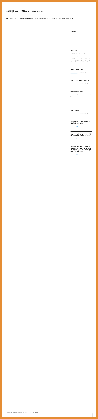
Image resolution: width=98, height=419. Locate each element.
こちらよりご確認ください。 (77, 126)
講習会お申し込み (11, 18)
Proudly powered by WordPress (31, 412)
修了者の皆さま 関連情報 (26, 18)
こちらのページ (74, 72)
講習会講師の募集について (42, 18)
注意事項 (54, 18)
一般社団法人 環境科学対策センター (24, 11)
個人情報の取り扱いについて (67, 18)
